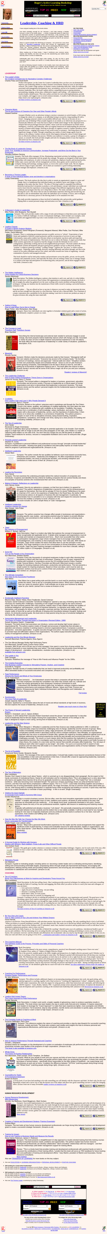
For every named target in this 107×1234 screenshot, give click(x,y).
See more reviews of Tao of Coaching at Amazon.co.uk (35, 909)
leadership (23, 1167)
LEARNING (73, 1227)
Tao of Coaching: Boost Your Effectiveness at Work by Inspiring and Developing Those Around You (35, 877)
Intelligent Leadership (13, 451)
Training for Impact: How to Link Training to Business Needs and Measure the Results (29, 1135)
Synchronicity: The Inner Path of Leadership (16, 698)
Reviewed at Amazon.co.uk (94, 987)
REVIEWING (77, 42)
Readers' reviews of (75, 372)
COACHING (77, 33)
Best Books (72, 1191)
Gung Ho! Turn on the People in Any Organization (19, 553)
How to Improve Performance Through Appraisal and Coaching (28, 1041)
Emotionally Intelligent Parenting (17, 598)
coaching (22, 1174)
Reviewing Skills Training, (51, 1227)
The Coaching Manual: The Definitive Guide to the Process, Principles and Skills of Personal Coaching (34, 943)
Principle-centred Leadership (15, 440)
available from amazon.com (15, 652)
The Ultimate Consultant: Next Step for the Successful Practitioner (20, 576)
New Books (7, 42)
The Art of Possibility (12, 751)
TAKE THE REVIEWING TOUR (82, 47)
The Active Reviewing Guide (67, 1196)
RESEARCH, (64, 1228)
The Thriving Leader (17, 1180)
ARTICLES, (37, 1228)
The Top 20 (51, 1191)
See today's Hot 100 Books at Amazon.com (34, 1215)
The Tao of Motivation (13, 772)
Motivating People (11, 860)
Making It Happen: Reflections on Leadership (21, 483)
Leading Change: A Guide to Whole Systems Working (18, 227)
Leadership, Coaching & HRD (41, 23)
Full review (83, 693)
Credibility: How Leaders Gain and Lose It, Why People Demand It (25, 400)
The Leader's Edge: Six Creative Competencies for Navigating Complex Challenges (28, 78)
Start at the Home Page (70, 1219)
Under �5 (7, 32)
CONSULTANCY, (46, 1228)
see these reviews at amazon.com (30, 100)
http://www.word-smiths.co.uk (46, 1177)
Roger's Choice (7, 28)
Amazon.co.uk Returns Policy (80, 1202)
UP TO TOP (54, 1230)
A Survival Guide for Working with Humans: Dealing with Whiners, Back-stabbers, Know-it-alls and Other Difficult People (33, 843)
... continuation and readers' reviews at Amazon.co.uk (59, 935)
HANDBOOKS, (56, 1228)
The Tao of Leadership (13, 423)
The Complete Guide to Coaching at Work (20, 1019)
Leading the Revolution (13, 472)
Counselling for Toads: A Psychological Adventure (15, 1076)
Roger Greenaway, (39, 1227)
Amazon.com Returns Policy (27, 1202)
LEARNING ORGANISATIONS (82, 39)
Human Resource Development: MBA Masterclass (17, 1098)
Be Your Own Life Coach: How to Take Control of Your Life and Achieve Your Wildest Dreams (30, 917)
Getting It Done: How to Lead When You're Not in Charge (20, 306)
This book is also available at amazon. (20, 1048)
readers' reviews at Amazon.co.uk (54, 1084)
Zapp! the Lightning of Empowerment (16, 528)
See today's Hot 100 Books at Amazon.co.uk (71, 1215)
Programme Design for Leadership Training (86, 45)
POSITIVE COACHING (69, 1162)
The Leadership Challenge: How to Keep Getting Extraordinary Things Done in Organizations (29, 377)
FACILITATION (77, 38)
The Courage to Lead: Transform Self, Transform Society (17, 329)
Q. (33, 1191)
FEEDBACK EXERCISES (81, 49)
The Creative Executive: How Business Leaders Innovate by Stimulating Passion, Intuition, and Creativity (34, 664)
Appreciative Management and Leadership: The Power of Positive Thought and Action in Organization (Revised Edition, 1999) (35, 619)
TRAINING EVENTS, (28, 1228)
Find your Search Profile (70, 1221)
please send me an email (81, 52)
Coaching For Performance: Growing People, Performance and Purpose (21, 974)
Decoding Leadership (33, 44)
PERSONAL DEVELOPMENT (82, 41)
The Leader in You (12, 656)
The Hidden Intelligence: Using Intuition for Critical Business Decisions (22, 273)
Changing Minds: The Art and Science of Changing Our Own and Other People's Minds (30, 110)
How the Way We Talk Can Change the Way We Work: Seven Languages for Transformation (25, 820)
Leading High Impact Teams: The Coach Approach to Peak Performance (21, 997)
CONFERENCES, (74, 1228)
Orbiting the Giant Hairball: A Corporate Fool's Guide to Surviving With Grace (23, 794)
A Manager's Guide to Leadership (17, 210)
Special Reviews (7, 46)
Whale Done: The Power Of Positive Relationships (18, 1053)
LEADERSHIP (77, 31)
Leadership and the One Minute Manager (20, 637)
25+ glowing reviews (22, 815)
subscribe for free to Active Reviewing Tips (37, 1221)
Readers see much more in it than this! (72, 706)
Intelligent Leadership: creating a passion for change (16, 505)
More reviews (22, 832)
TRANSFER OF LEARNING (22, 1158)
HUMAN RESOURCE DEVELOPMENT (85, 34)
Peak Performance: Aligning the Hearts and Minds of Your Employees (23, 675)
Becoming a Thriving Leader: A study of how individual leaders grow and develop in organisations (30, 175)
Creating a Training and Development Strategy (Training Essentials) (30, 1121)
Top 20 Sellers (7, 37)
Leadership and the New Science (17, 723)
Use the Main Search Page (71, 1222)
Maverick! (8, 353)
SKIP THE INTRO (78, 30)
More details (21, 1114)
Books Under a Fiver (70, 1193)
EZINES (83, 1228)
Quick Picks (7, 23)
